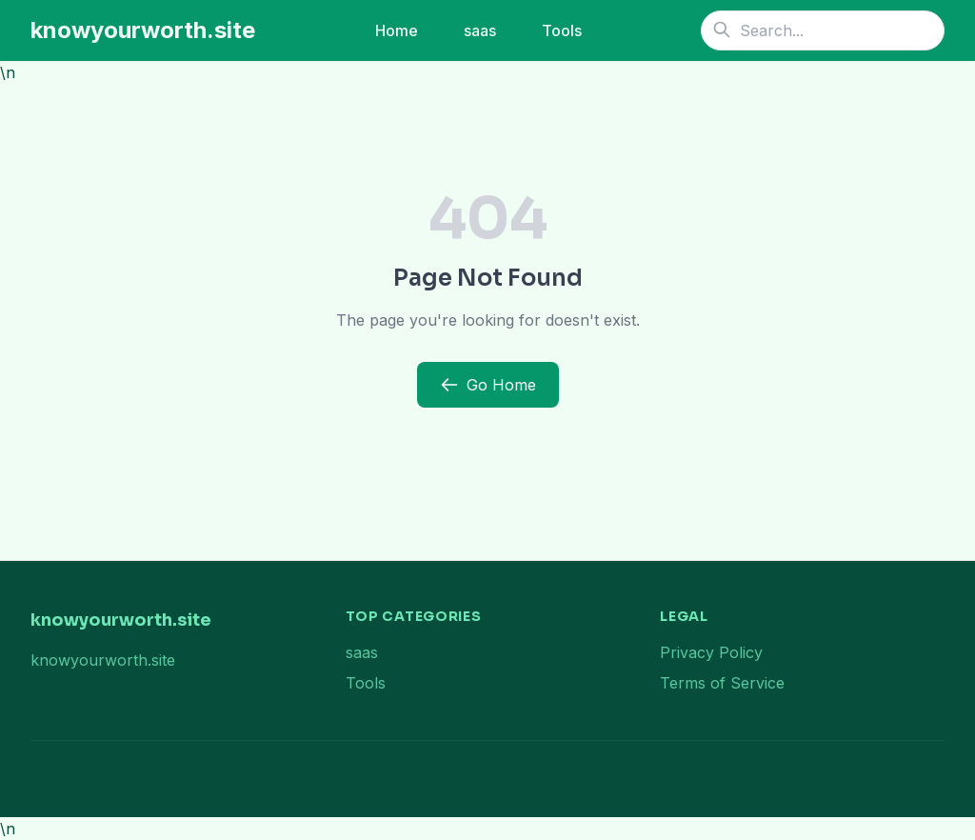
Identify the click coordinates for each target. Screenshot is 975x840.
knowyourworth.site (142, 30)
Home (396, 30)
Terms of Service (722, 682)
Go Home (488, 384)
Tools (562, 30)
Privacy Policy (711, 652)
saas (480, 30)
